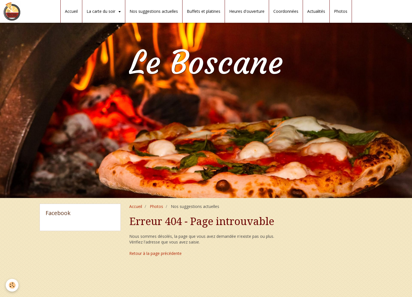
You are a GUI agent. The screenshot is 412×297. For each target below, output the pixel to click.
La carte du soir (101, 11)
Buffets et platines (203, 11)
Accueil (71, 11)
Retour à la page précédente (155, 253)
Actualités (316, 11)
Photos (340, 11)
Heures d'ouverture (247, 11)
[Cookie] (12, 285)
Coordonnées (285, 11)
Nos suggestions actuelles (154, 11)
